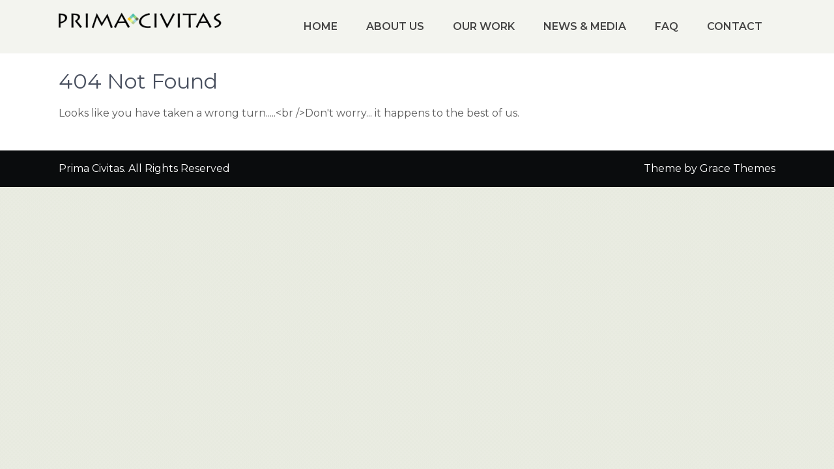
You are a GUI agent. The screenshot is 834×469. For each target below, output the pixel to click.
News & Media (584, 26)
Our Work (484, 26)
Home (321, 26)
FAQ (666, 26)
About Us (395, 26)
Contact (734, 26)
